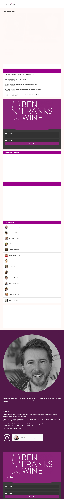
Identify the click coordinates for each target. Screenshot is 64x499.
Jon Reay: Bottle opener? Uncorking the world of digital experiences (17, 35)
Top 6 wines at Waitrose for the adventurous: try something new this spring (23, 78)
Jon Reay (7, 40)
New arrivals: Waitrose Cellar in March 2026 (15, 68)
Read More (8, 47)
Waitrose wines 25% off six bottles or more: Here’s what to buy (19, 63)
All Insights (18, 40)
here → (7, 390)
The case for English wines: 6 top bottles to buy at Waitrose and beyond (22, 83)
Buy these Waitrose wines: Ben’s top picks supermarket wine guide (21, 73)
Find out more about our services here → (13, 417)
